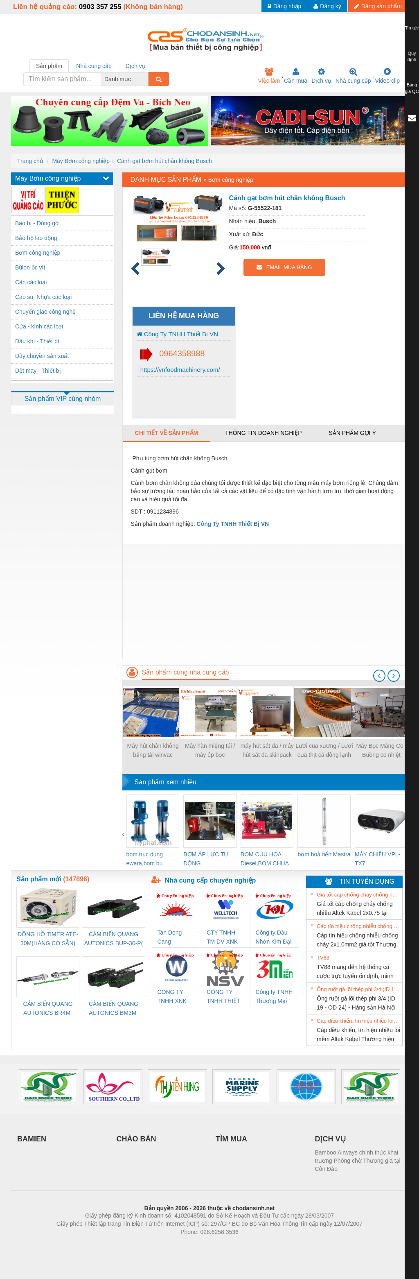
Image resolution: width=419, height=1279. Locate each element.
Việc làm (269, 76)
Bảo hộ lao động (36, 238)
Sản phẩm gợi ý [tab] (352, 433)
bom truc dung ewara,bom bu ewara (144, 859)
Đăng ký (327, 6)
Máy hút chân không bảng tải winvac (153, 750)
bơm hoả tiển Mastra (323, 854)
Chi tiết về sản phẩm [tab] (166, 433)
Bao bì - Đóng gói (37, 223)
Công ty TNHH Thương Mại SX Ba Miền (274, 997)
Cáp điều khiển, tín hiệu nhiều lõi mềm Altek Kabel (358, 1021)
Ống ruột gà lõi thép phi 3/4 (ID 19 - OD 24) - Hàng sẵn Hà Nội (358, 989)
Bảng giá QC (412, 88)
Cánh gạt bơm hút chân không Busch (164, 161)
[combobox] (146, 79)
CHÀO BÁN (136, 1139)
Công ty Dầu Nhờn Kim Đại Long (274, 937)
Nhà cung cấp (353, 76)
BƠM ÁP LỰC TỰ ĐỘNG (205, 859)
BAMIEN (31, 1139)
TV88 (323, 958)
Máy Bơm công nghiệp (81, 161)
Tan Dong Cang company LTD (174, 937)
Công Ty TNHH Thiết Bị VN (177, 334)
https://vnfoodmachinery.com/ (179, 369)
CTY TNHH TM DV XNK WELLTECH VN (222, 937)
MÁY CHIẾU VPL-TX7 (377, 859)
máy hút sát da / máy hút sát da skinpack (267, 750)
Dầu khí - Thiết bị (37, 341)
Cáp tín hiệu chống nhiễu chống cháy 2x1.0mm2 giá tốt (358, 926)
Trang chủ (30, 161)
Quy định (412, 56)
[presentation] (379, 676)
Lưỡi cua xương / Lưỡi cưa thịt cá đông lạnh (324, 750)
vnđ (266, 247)
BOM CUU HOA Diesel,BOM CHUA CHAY (264, 859)
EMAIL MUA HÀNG (284, 267)
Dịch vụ (321, 76)
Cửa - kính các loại (39, 326)
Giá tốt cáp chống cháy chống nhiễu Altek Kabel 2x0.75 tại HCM (358, 895)
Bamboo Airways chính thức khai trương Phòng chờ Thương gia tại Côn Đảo (358, 1160)
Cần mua (295, 76)
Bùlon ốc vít (30, 267)
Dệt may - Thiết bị (38, 370)
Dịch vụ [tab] (136, 66)
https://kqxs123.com (248, 1244)
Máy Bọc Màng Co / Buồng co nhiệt (381, 750)
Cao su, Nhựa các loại (43, 297)
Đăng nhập (285, 6)
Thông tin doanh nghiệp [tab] (263, 433)
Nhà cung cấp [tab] (94, 66)
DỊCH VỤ (330, 1139)
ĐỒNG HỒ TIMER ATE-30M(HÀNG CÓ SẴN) (48, 938)
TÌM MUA (231, 1139)
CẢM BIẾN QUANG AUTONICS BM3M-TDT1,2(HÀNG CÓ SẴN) (113, 1009)
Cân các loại (31, 282)
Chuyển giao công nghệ (45, 311)
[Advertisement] (265, 601)
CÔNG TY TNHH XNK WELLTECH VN (172, 997)
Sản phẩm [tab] (49, 66)
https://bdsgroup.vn (198, 1244)
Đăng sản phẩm (378, 6)
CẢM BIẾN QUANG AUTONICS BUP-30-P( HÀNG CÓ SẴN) (113, 939)
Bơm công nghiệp (37, 252)
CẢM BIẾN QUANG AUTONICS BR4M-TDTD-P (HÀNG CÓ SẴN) (48, 1009)
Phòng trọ (157, 1244)
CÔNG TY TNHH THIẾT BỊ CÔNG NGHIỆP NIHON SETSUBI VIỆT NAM (223, 997)
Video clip (387, 76)
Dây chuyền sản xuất (42, 356)
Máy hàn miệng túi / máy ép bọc (210, 750)
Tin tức (412, 27)
